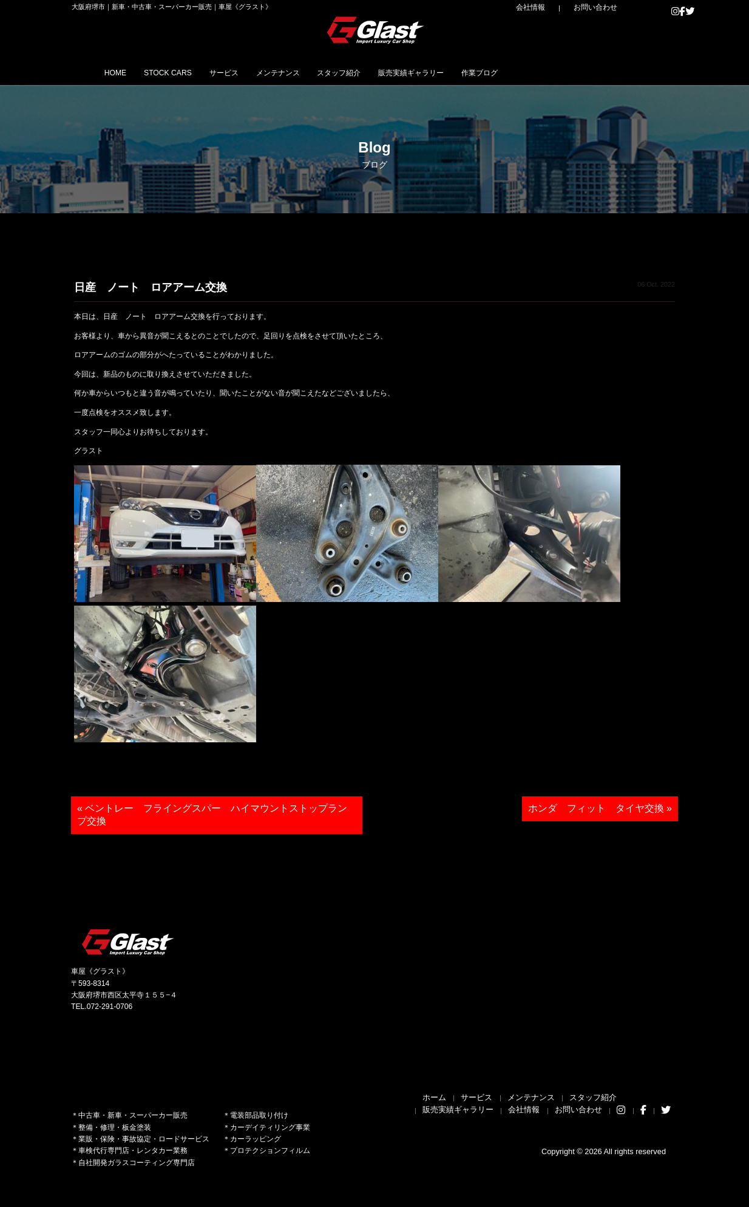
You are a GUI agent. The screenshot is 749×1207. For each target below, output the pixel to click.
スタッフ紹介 (410, 72)
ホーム (434, 1097)
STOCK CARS (191, 72)
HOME (122, 72)
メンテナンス (333, 72)
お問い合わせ (605, 7)
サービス (263, 72)
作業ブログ (588, 72)
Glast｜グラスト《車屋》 (376, 29)
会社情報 (557, 7)
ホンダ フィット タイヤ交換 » (600, 808)
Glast (128, 942)
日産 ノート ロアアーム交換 (150, 287)
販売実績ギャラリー (502, 72)
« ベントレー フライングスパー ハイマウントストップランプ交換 (212, 814)
